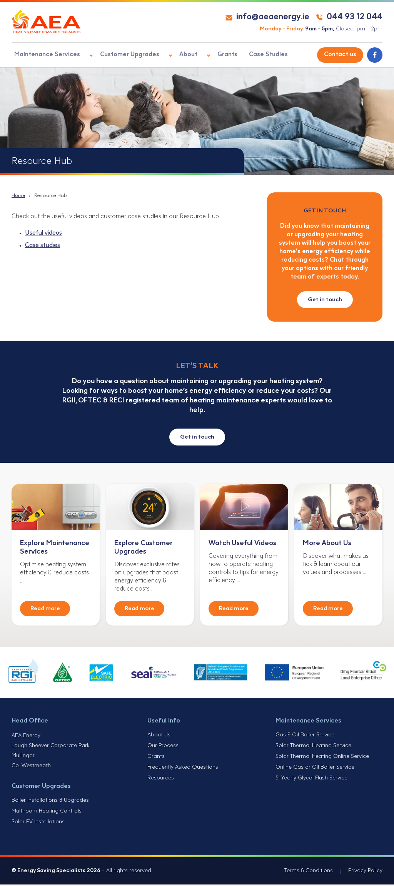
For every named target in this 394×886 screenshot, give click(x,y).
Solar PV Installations (38, 823)
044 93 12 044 (349, 17)
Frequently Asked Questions (182, 768)
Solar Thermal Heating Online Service (322, 758)
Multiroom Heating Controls (47, 812)
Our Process (163, 747)
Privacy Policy (365, 872)
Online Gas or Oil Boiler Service (314, 768)
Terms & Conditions (308, 872)
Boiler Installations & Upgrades (50, 801)
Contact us (340, 55)
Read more (45, 610)
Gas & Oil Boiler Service (304, 736)
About (176, 55)
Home (18, 196)
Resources (160, 779)
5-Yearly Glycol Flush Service (311, 779)
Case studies (42, 246)
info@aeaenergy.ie (267, 17)
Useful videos (43, 234)
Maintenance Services (44, 55)
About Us (158, 736)
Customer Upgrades (122, 55)
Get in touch (325, 299)
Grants (211, 55)
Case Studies (249, 55)
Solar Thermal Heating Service (313, 747)
